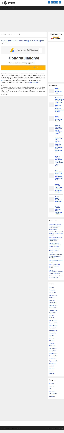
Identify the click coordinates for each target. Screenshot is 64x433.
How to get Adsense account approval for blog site (22, 40)
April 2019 (51, 318)
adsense (4, 87)
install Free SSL (37, 90)
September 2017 (53, 361)
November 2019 (53, 305)
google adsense (17, 88)
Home (2, 8)
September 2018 (53, 330)
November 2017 (53, 356)
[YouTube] (57, 2)
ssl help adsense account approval (28, 91)
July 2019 (51, 315)
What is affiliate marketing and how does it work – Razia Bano (55, 256)
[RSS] (60, 2)
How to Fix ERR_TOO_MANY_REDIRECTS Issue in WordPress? (56, 271)
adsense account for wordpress (34, 87)
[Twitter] (52, 2)
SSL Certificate (17, 91)
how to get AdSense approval (26, 90)
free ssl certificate (10, 88)
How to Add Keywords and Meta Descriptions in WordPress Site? (55, 239)
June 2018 (51, 338)
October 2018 (52, 328)
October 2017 (52, 358)
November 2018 (53, 325)
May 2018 (51, 340)
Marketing (51, 386)
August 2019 (52, 312)
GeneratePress (18, 428)
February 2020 (53, 302)
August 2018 (52, 333)
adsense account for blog (20, 87)
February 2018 (53, 348)
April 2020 (51, 297)
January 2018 (52, 350)
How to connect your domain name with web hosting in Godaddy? (55, 244)
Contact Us (15, 8)
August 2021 (52, 290)
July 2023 (51, 287)
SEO (2, 80)
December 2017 (53, 353)
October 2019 (52, 307)
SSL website (39, 91)
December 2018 (53, 323)
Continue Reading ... (34, 82)
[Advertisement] (32, 20)
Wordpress (5, 85)
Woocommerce (53, 393)
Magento (51, 383)
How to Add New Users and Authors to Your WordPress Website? (56, 233)
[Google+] (54, 2)
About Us (8, 8)
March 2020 (52, 300)
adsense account (10, 87)
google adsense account (27, 88)
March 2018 (52, 345)
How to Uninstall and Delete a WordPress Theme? (54, 266)
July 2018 (51, 335)
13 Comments (6, 94)
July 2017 (51, 366)
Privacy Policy (60, 428)
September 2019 (53, 310)
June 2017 (51, 368)
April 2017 (51, 373)
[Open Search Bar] (62, 8)
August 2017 (52, 363)
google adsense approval (13, 90)
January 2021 (52, 292)
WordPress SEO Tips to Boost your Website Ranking (55, 250)
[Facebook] (49, 2)
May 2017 (51, 371)
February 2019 (53, 320)
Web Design (52, 391)
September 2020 (53, 295)
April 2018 (51, 343)
